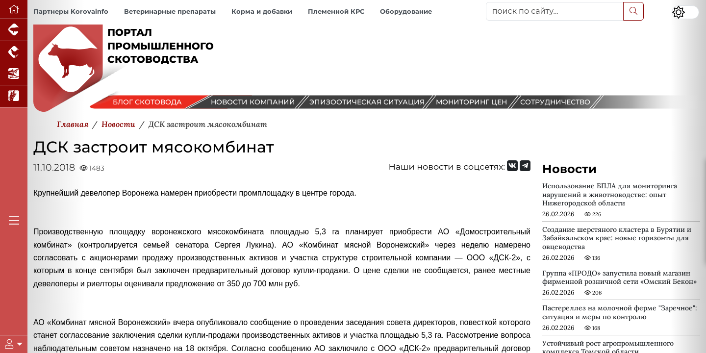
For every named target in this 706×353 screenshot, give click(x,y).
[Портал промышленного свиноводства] (13, 30)
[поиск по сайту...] (555, 11)
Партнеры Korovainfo (70, 11)
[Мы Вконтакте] (512, 165)
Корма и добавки (261, 11)
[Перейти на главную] (13, 9)
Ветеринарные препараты (170, 11)
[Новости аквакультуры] (13, 74)
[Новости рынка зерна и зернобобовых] (13, 96)
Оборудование (406, 11)
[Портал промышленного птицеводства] (13, 52)
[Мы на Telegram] (525, 165)
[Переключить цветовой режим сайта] (685, 12)
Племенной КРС (336, 11)
